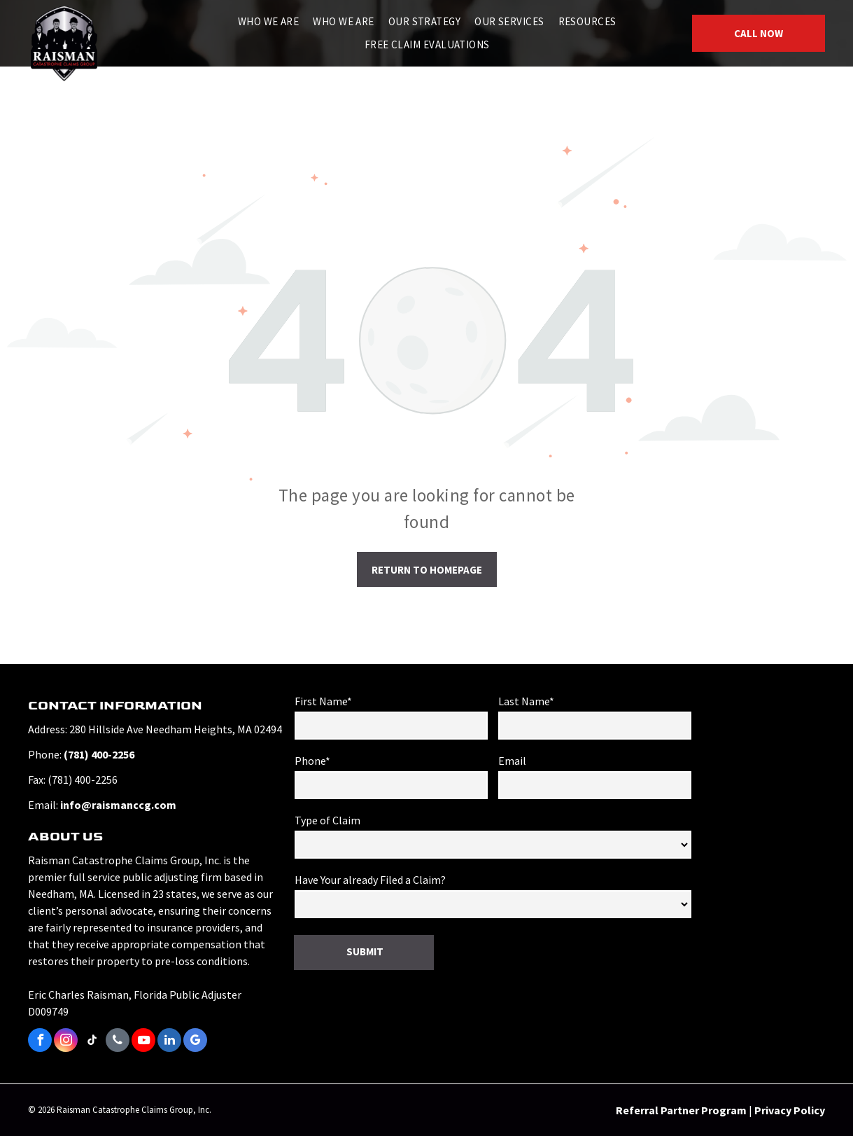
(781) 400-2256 (99, 754)
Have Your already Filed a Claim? (370, 880)
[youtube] (143, 1041)
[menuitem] (268, 22)
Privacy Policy (789, 1110)
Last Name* (526, 701)
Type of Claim (327, 820)
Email (512, 761)
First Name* (323, 701)
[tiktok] (92, 1041)
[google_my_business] (195, 1041)
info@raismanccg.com (118, 805)
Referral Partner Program (681, 1110)
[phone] (117, 1041)
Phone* (312, 761)
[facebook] (40, 1041)
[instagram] (66, 1041)
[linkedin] (169, 1041)
